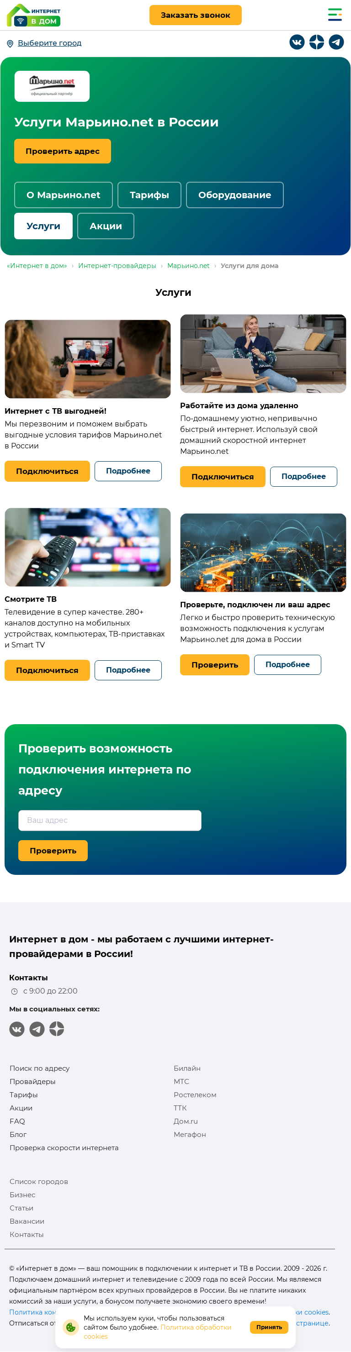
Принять (269, 1327)
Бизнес (22, 1194)
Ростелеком (195, 1094)
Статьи (21, 1208)
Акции (106, 226)
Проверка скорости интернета (64, 1147)
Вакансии (27, 1221)
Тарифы (149, 194)
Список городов (39, 1181)
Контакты (27, 1234)
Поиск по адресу (39, 1068)
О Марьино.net (64, 194)
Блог (18, 1134)
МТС (181, 1081)
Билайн (187, 1068)
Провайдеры (33, 1081)
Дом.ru (186, 1121)
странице (312, 1323)
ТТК (180, 1108)
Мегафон (190, 1134)
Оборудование (234, 194)
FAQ (17, 1121)
